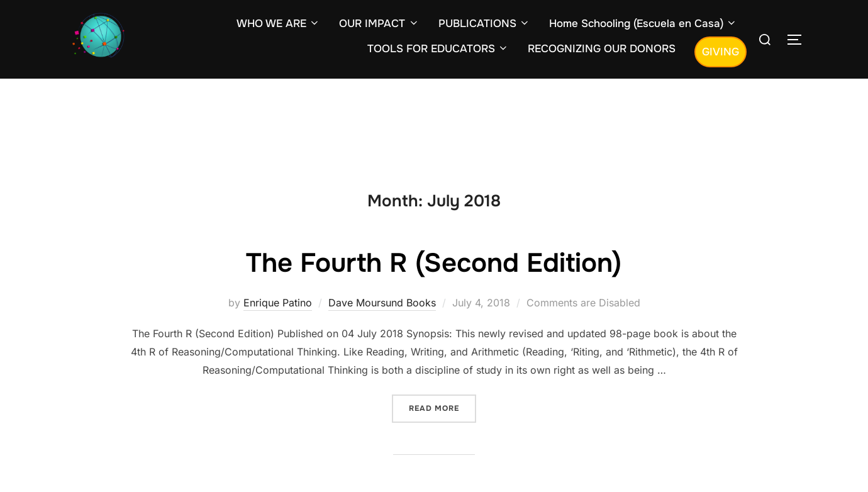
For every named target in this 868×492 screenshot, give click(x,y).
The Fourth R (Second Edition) (433, 263)
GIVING (720, 52)
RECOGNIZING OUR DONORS (602, 48)
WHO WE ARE (278, 23)
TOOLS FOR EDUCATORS (438, 48)
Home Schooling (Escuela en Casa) (643, 23)
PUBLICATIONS (484, 23)
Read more (442, 407)
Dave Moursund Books (382, 302)
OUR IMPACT (379, 23)
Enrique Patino (277, 302)
